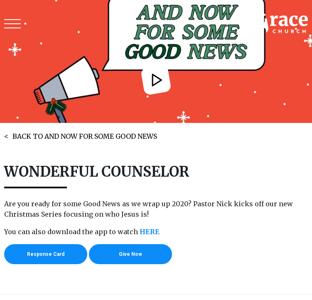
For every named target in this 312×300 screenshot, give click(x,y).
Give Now (130, 254)
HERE (150, 232)
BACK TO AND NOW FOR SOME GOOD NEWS (84, 136)
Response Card (45, 254)
